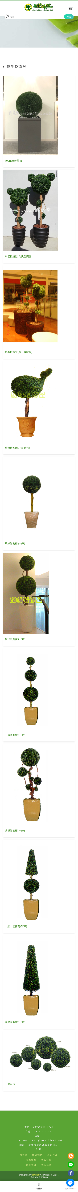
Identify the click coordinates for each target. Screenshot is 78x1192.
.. (58, 1174)
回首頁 (39, 1186)
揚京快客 (36, 1174)
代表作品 (31, 1159)
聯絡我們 (46, 1164)
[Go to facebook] (70, 1183)
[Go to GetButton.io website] (70, 1189)
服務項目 (31, 1164)
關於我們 (37, 1155)
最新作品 (52, 1155)
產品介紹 (46, 1159)
